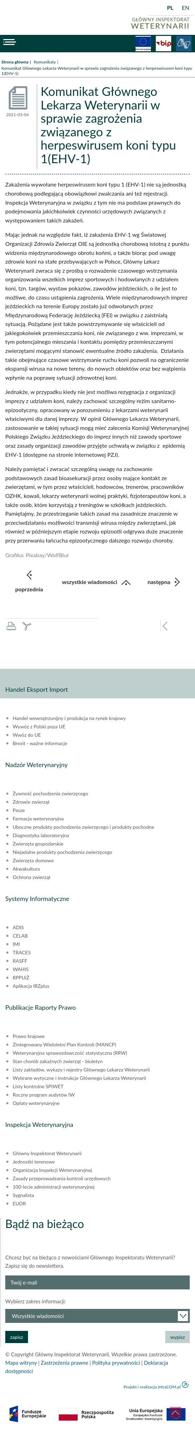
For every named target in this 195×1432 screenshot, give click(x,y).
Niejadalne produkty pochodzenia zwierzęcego (62, 852)
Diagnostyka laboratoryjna (41, 835)
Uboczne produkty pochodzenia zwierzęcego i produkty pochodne (83, 827)
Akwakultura (26, 868)
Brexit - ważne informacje (40, 743)
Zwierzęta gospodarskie (38, 843)
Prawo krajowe (28, 1036)
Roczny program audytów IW (44, 1094)
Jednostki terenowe (34, 1161)
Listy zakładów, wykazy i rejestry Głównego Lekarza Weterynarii (81, 1069)
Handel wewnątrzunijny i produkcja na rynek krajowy (69, 718)
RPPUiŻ (21, 977)
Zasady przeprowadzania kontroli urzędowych (61, 1178)
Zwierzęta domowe (33, 860)
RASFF (20, 961)
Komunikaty (45, 62)
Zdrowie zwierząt (31, 802)
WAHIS (21, 969)
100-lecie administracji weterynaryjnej (54, 1186)
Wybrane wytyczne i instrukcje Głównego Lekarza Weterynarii (79, 1078)
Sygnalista (23, 1195)
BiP (163, 43)
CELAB (20, 935)
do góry (175, 1412)
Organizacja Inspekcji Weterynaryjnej (52, 1170)
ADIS (18, 927)
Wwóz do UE (27, 735)
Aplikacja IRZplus (31, 986)
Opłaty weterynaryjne (36, 1103)
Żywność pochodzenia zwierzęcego (50, 793)
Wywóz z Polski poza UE (39, 726)
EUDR (19, 1203)
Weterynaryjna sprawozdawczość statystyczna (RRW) (70, 1053)
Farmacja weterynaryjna (38, 818)
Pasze (19, 810)
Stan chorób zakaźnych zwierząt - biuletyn (58, 1061)
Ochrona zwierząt (31, 877)
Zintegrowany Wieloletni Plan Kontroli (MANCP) (64, 1044)
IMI (16, 944)
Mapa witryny (21, 1362)
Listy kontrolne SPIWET (38, 1086)
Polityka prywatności (116, 1362)
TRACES (21, 952)
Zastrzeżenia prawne (64, 1362)
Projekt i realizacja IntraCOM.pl (152, 1386)
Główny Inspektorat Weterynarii (47, 1153)
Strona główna (14, 62)
